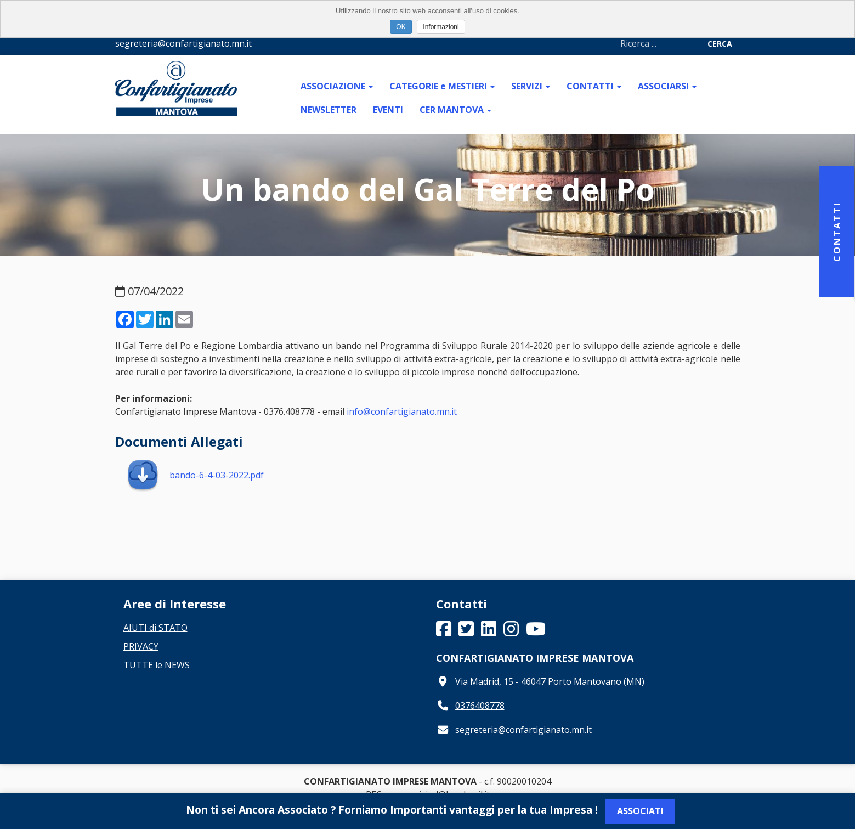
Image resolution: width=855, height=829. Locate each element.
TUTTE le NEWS (156, 665)
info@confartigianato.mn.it (402, 411)
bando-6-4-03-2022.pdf (195, 475)
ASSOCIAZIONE (337, 86)
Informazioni (440, 27)
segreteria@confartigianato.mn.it (523, 730)
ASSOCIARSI (667, 86)
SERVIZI (530, 86)
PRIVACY (140, 646)
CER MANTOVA (455, 110)
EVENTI (388, 110)
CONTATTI (594, 86)
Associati (640, 811)
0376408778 (480, 706)
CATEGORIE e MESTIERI (442, 86)
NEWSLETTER (328, 110)
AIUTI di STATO (155, 628)
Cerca (719, 43)
